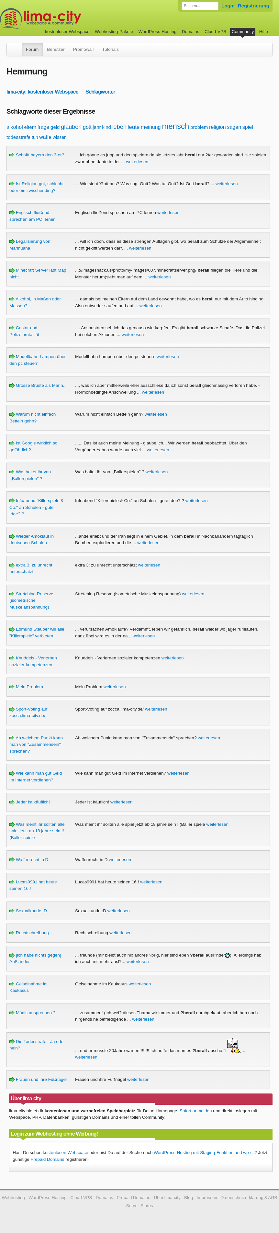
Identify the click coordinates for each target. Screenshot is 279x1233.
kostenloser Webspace (67, 31)
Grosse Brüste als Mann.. (37, 385)
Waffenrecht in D (28, 859)
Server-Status (139, 1205)
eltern (30, 127)
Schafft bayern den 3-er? (36, 154)
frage (43, 127)
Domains (190, 31)
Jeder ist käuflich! (29, 802)
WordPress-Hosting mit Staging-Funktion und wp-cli (204, 1152)
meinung (151, 127)
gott (87, 127)
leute (134, 127)
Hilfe (263, 31)
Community (243, 31)
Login (228, 5)
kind (106, 127)
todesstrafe (18, 137)
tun (35, 137)
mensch (175, 126)
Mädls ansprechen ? (32, 1012)
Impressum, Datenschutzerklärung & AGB (237, 1197)
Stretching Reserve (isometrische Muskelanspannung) (31, 600)
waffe (45, 137)
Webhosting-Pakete (114, 31)
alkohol (14, 127)
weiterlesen (137, 161)
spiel (247, 127)
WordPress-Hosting (158, 31)
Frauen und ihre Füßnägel (38, 1079)
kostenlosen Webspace (65, 1152)
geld (55, 127)
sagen (234, 127)
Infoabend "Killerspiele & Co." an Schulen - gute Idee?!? (36, 507)
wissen (60, 137)
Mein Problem (26, 686)
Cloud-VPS (215, 31)
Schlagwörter (100, 92)
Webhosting (13, 1197)
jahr (97, 127)
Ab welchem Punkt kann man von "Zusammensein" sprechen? (36, 744)
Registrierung (253, 5)
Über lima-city (167, 1197)
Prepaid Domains (47, 1159)
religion (217, 127)
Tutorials (110, 49)
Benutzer (55, 49)
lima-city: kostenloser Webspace (42, 92)
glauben (71, 127)
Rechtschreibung (29, 932)
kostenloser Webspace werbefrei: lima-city (64, 18)
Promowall (83, 49)
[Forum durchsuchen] (200, 6)
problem (199, 127)
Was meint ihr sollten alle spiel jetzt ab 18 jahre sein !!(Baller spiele (36, 831)
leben (119, 127)
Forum (32, 49)
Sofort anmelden (196, 1110)
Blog (188, 1197)
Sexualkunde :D (28, 910)
